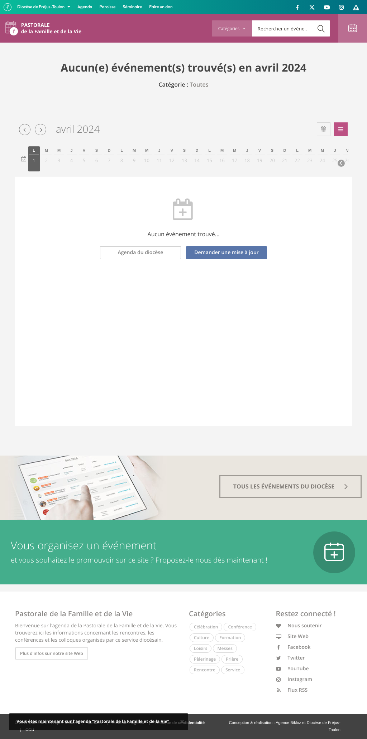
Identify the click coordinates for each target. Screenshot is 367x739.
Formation (230, 638)
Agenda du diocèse (140, 252)
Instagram (294, 679)
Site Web (292, 636)
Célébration (206, 627)
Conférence (240, 627)
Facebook (293, 647)
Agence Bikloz (288, 723)
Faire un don (160, 7)
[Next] (341, 163)
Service (232, 670)
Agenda (84, 7)
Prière (232, 659)
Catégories (232, 28)
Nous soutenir (299, 625)
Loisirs (200, 648)
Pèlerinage (205, 659)
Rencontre (204, 670)
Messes (224, 648)
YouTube (292, 668)
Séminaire (132, 7)
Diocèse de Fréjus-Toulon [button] (41, 7)
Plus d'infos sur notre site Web (51, 653)
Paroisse (108, 7)
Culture (201, 638)
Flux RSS (292, 690)
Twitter (290, 658)
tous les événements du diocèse (290, 486)
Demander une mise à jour (226, 252)
